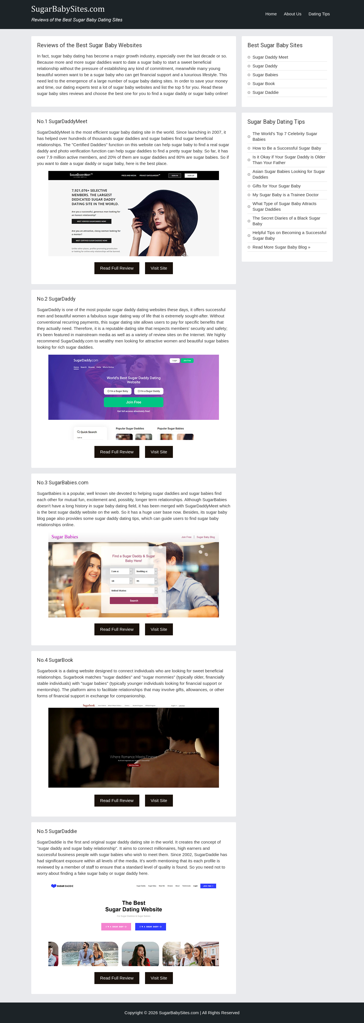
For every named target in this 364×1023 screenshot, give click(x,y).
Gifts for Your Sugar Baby (277, 185)
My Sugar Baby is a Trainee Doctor (286, 194)
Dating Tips (319, 13)
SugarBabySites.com (179, 1012)
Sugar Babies (265, 74)
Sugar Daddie (266, 92)
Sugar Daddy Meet (270, 57)
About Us (292, 13)
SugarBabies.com (68, 482)
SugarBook (61, 660)
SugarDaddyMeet (68, 121)
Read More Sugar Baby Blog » (281, 247)
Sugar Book (264, 83)
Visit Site (159, 268)
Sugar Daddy (265, 65)
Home (271, 13)
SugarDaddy (62, 299)
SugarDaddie (63, 831)
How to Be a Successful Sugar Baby (287, 148)
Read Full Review (117, 268)
